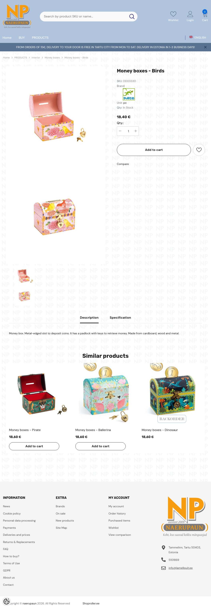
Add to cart (154, 150)
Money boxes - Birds (76, 57)
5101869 (174, 560)
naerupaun (29, 603)
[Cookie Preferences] (6, 601)
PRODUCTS (20, 57)
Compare (123, 164)
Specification (120, 317)
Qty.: (120, 123)
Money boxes (52, 57)
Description (89, 317)
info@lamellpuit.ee (181, 568)
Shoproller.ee (91, 603)
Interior (36, 57)
